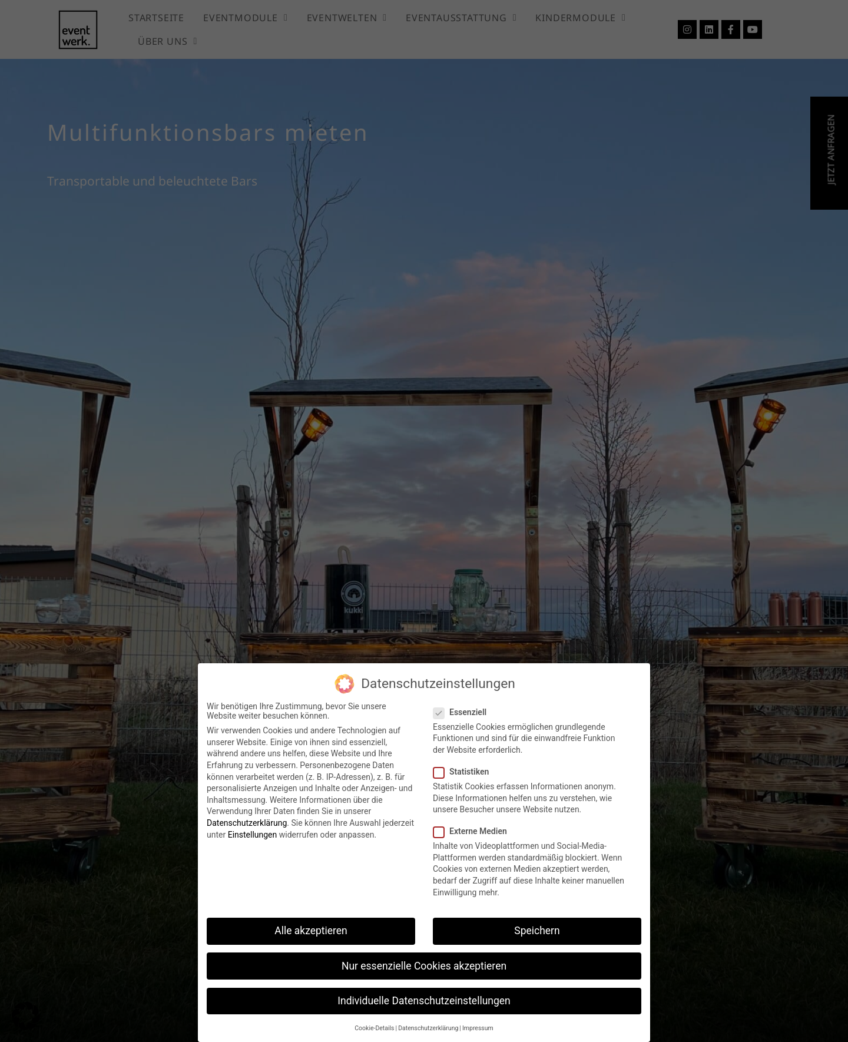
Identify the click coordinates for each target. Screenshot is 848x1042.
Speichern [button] (536, 931)
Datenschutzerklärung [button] (428, 1028)
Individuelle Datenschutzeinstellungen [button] (423, 1001)
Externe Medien (474, 831)
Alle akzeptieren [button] (310, 931)
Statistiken (464, 771)
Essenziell (463, 712)
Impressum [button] (477, 1028)
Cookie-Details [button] (374, 1028)
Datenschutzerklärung (247, 823)
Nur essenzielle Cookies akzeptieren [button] (424, 966)
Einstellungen (252, 834)
